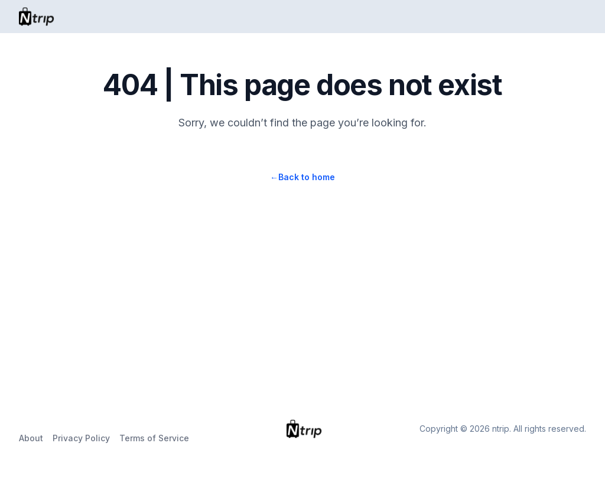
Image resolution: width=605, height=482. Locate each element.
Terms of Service (154, 438)
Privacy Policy (81, 438)
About (31, 438)
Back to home (302, 177)
